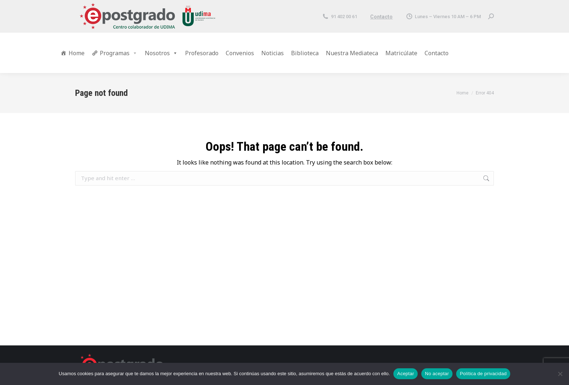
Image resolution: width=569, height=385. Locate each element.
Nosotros (161, 53)
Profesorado (201, 53)
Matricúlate (401, 53)
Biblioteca (305, 53)
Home (77, 53)
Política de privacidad (483, 373)
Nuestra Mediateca (352, 53)
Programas (119, 53)
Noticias (272, 53)
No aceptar (437, 373)
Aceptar (405, 373)
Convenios (240, 53)
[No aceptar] (560, 373)
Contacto (381, 17)
